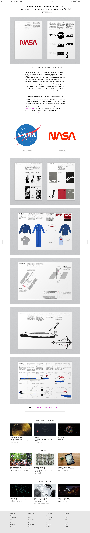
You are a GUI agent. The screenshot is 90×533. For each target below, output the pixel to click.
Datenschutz (48, 524)
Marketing (48, 526)
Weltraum (37, 416)
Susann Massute (49, 12)
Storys (29, 517)
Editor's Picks (31, 519)
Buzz (11, 519)
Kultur (43, 12)
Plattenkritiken (31, 524)
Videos (29, 526)
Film (11, 522)
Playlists (30, 522)
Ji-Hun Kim (67, 440)
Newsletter (48, 519)
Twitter (66, 515)
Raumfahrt (33, 416)
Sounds (11, 442)
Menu (1, 0)
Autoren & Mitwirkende (50, 517)
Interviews (30, 515)
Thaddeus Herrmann (65, 470)
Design (41, 416)
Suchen (71, 1)
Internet (35, 442)
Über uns (48, 515)
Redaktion (16, 442)
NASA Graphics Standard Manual (42, 112)
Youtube (66, 526)
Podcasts (30, 527)
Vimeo (66, 524)
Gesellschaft (12, 524)
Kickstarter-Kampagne (30, 108)
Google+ (66, 519)
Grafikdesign (46, 416)
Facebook (66, 517)
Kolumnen (30, 521)
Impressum (48, 522)
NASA (29, 416)
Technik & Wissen (61, 440)
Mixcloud (66, 521)
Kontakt (47, 521)
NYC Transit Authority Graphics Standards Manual (46, 407)
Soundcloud (67, 522)
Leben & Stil (12, 526)
